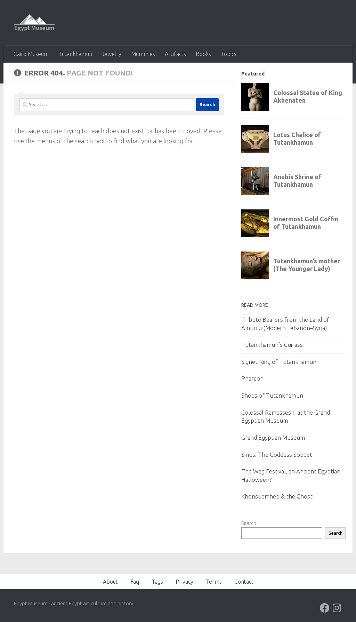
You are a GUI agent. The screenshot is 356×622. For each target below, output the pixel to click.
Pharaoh (252, 378)
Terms (214, 582)
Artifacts (175, 54)
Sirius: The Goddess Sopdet (276, 454)
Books (203, 54)
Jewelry (111, 54)
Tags (157, 582)
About (110, 582)
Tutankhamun (75, 54)
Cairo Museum (31, 54)
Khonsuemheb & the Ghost (277, 496)
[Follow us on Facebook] (325, 608)
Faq (134, 582)
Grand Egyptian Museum (273, 437)
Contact (243, 582)
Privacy (184, 582)
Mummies (143, 54)
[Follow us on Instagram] (337, 608)
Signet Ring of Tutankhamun (278, 361)
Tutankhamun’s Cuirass (272, 344)
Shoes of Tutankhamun (272, 395)
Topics (228, 54)
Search (248, 523)
